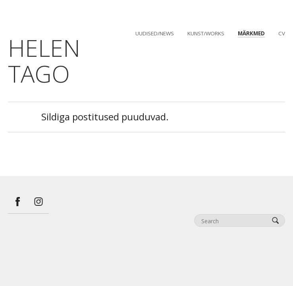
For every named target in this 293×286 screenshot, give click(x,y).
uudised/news (154, 33)
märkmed (251, 33)
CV (281, 33)
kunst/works (205, 33)
